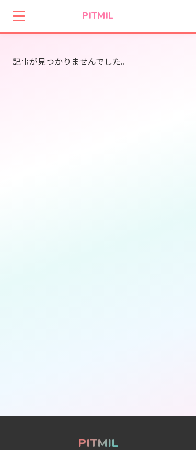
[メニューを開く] (18, 16)
